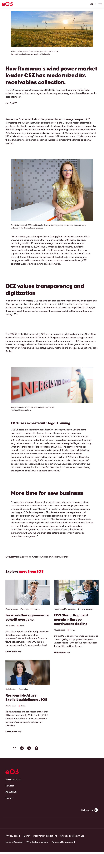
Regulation (23, 690)
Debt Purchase (11, 609)
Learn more (11, 651)
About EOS (11, 794)
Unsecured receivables (29, 609)
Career (9, 800)
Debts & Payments (85, 609)
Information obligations (45, 838)
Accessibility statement (63, 844)
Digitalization (10, 690)
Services (9, 787)
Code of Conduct (14, 844)
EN (91, 3)
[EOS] (7, 4)
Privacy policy (12, 838)
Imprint (26, 838)
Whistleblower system (37, 844)
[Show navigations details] (100, 4)
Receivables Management (64, 609)
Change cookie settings (72, 838)
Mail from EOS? (13, 781)
